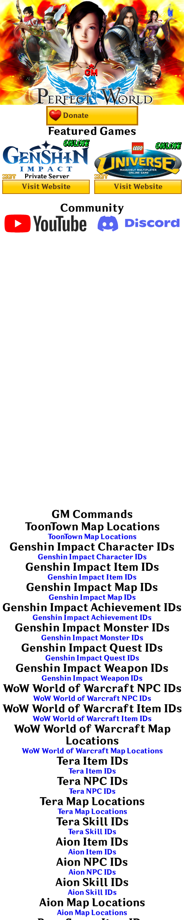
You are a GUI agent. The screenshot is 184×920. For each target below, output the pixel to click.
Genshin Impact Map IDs (92, 597)
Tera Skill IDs (92, 832)
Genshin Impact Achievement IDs (92, 618)
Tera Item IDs (92, 771)
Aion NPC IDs (92, 872)
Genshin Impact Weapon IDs (92, 678)
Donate (68, 116)
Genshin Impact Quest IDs (92, 658)
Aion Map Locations (92, 913)
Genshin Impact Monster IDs (92, 638)
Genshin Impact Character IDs (92, 557)
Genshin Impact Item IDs (92, 577)
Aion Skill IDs (92, 892)
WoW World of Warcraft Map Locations (92, 751)
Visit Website (46, 187)
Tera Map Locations (92, 812)
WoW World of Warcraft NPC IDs (92, 698)
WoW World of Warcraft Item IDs (92, 719)
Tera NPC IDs (92, 791)
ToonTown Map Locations (92, 537)
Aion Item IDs (92, 852)
